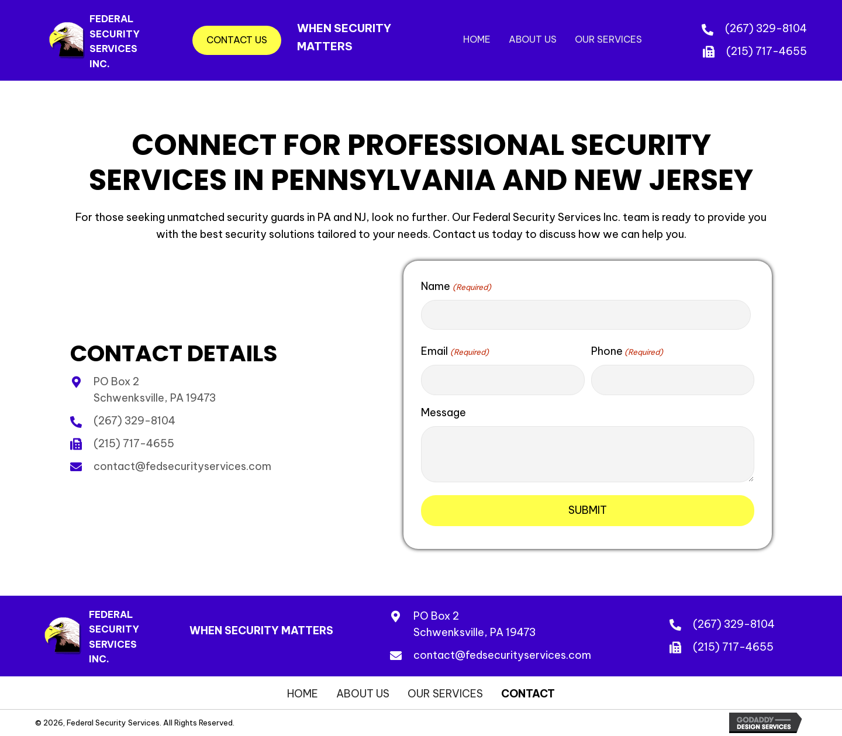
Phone (627, 351)
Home (302, 693)
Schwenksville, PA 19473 (474, 632)
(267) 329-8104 (766, 28)
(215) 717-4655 (766, 51)
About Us (362, 693)
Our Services (445, 693)
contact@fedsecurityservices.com (182, 466)
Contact (528, 693)
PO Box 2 (436, 616)
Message (443, 412)
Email (454, 351)
